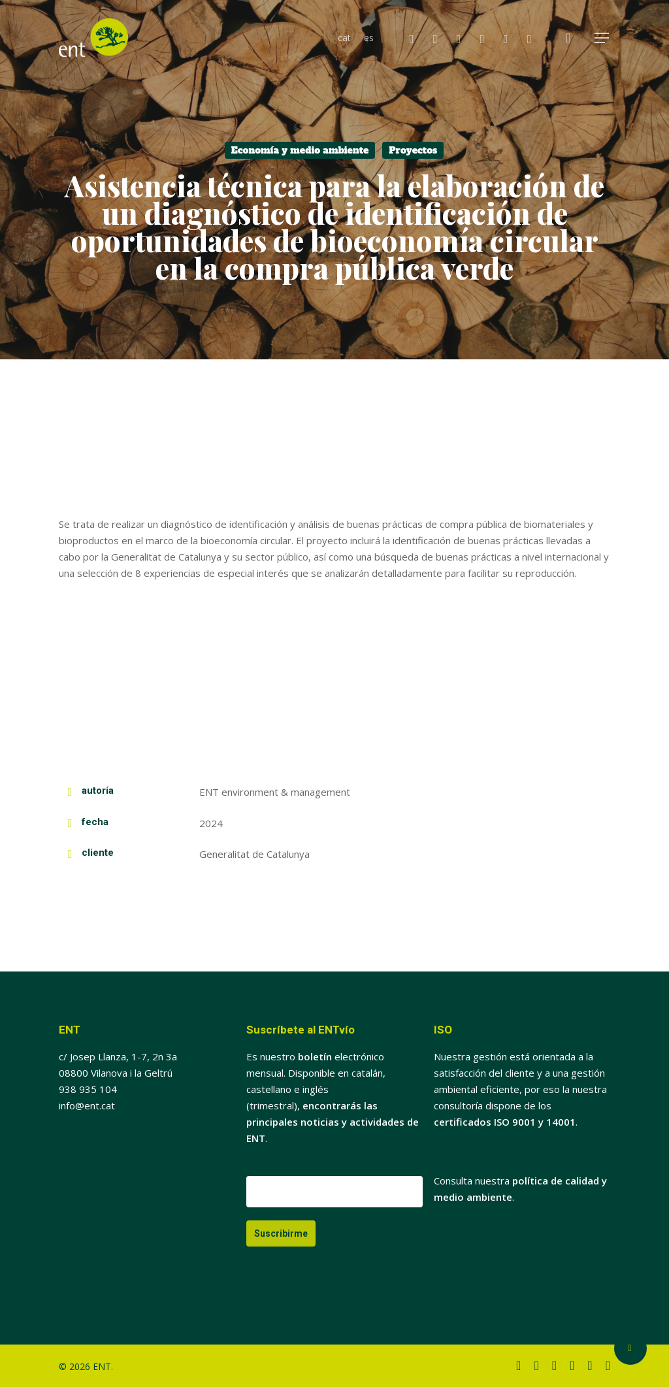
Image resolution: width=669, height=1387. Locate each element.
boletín (315, 1056)
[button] (602, 38)
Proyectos (413, 150)
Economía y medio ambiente (300, 150)
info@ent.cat (87, 1105)
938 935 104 (88, 1089)
